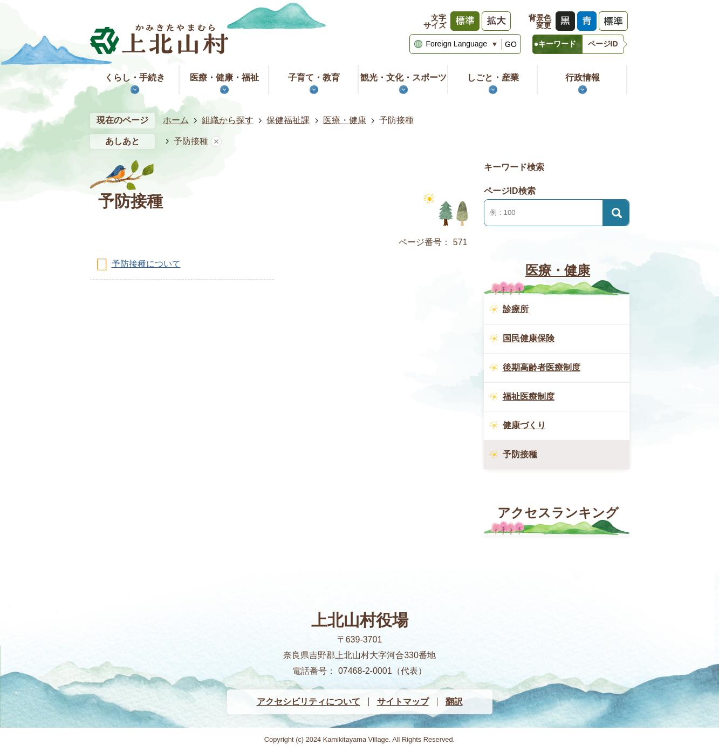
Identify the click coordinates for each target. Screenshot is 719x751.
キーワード (557, 43)
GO (511, 44)
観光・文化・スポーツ (403, 77)
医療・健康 (344, 120)
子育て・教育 (314, 77)
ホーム (176, 120)
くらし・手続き (135, 77)
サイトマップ (403, 701)
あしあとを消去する (216, 142)
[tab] (557, 44)
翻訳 (454, 701)
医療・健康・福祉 (224, 77)
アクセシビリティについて (308, 701)
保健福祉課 (288, 120)
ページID (603, 43)
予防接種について (146, 263)
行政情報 (582, 77)
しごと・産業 (493, 77)
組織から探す (228, 120)
